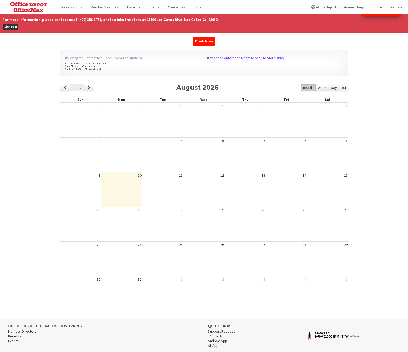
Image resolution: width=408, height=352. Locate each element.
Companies (176, 7)
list (343, 87)
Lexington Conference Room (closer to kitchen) (103, 57)
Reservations (71, 7)
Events (154, 7)
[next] (89, 87)
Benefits (134, 7)
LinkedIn (10, 26)
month (308, 87)
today (77, 87)
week (322, 87)
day (334, 87)
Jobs (197, 7)
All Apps (214, 345)
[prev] (65, 87)
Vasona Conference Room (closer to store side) (245, 57)
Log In (377, 7)
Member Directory (105, 7)
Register (397, 7)
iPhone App (217, 336)
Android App (217, 340)
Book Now (204, 41)
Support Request (221, 331)
